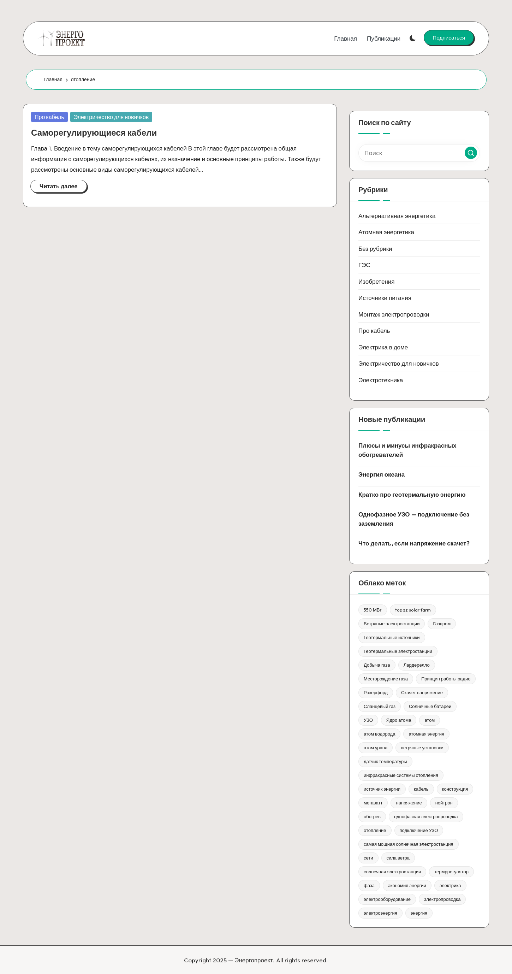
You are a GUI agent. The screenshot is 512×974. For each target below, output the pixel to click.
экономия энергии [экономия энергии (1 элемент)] (407, 885)
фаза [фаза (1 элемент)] (369, 885)
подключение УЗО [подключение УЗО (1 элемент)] (419, 830)
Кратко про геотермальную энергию (412, 494)
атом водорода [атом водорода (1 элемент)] (379, 734)
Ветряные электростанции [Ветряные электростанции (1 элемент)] (391, 623)
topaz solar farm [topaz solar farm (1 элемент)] (413, 610)
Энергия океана (381, 474)
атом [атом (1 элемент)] (429, 720)
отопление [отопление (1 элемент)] (375, 830)
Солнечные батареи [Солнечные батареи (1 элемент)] (430, 706)
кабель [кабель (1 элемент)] (421, 789)
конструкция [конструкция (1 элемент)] (455, 789)
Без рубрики (375, 248)
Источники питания (384, 297)
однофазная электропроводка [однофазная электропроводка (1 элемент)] (426, 816)
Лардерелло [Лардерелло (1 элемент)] (417, 665)
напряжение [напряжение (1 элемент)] (409, 802)
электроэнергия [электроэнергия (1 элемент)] (380, 913)
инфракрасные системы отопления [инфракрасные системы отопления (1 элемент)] (401, 775)
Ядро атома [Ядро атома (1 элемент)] (398, 720)
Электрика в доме (383, 347)
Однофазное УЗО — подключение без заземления (413, 518)
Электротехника (380, 380)
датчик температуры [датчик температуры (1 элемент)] (385, 761)
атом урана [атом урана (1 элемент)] (375, 747)
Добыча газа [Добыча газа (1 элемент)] (377, 665)
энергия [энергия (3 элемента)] (419, 913)
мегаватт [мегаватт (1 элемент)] (373, 802)
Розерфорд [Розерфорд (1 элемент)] (376, 692)
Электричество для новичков (111, 116)
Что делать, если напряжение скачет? (413, 543)
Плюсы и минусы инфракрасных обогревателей (407, 450)
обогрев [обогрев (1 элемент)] (372, 816)
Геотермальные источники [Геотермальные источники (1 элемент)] (392, 637)
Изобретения (376, 281)
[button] (449, 37)
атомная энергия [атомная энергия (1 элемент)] (426, 734)
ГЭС (364, 264)
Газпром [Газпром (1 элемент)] (442, 623)
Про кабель (49, 116)
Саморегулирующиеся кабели (94, 132)
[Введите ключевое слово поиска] (419, 153)
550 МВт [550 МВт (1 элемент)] (373, 610)
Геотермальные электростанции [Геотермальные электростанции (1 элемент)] (398, 651)
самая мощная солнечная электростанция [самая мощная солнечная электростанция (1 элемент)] (408, 844)
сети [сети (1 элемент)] (368, 858)
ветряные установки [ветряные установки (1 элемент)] (422, 747)
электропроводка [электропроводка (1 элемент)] (442, 899)
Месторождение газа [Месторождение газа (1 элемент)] (386, 678)
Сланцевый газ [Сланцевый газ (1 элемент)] (379, 706)
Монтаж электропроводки (393, 314)
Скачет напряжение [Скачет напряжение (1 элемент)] (422, 692)
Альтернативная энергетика (396, 215)
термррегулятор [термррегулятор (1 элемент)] (451, 871)
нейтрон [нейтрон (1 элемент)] (444, 802)
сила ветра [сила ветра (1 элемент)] (398, 858)
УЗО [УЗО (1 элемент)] (368, 720)
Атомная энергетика (386, 232)
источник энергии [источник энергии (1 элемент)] (382, 789)
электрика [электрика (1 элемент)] (450, 885)
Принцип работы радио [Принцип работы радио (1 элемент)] (445, 678)
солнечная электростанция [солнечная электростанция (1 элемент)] (392, 871)
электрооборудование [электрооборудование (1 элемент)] (387, 899)
